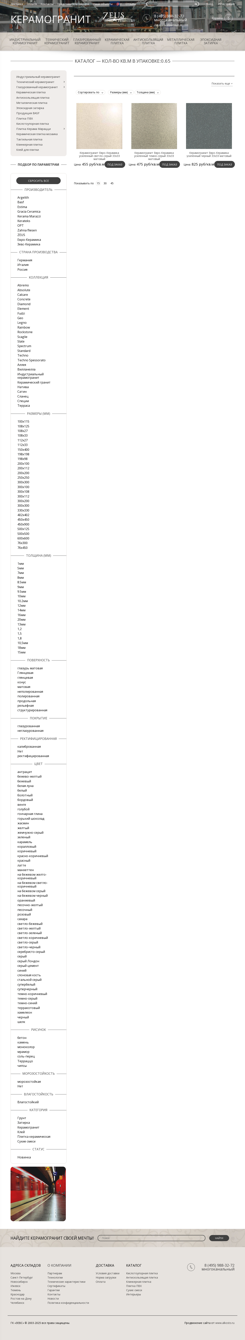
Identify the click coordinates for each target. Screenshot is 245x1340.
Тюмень (16, 1290)
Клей (21, 1132)
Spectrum (24, 346)
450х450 (23, 519)
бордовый (25, 800)
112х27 (22, 440)
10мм (21, 596)
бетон (21, 1038)
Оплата (32, 4)
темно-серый (27, 998)
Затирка (23, 1122)
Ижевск (15, 1286)
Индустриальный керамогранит (25, 41)
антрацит (24, 772)
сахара (22, 919)
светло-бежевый (29, 924)
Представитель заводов (73, 4)
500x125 (23, 529)
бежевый (24, 781)
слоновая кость (29, 975)
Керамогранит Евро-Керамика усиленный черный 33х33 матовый (209, 154)
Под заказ (114, 164)
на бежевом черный (32, 895)
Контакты (47, 4)
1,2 (19, 629)
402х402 (23, 515)
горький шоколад (30, 818)
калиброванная (29, 746)
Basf (20, 202)
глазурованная (28, 726)
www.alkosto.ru (224, 1323)
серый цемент (28, 966)
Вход (209, 4)
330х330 (23, 510)
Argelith (23, 197)
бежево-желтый (29, 776)
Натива (23, 387)
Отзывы (131, 4)
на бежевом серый (31, 891)
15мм (21, 652)
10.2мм (22, 601)
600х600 (23, 538)
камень (23, 1042)
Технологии (55, 1277)
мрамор (23, 1052)
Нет (20, 751)
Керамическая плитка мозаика (37, 134)
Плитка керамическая (33, 1136)
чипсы (22, 1066)
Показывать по (84, 183)
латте (21, 865)
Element (23, 309)
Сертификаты (56, 1286)
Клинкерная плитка (29, 144)
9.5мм (21, 591)
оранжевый (26, 900)
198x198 (23, 454)
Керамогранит (28, 1127)
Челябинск (17, 1302)
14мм (21, 610)
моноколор (26, 1047)
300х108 (23, 491)
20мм (21, 619)
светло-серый (27, 942)
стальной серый (29, 980)
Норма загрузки (106, 1277)
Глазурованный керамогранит (87, 41)
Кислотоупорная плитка (32, 123)
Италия (23, 265)
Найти (219, 1238)
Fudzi (21, 313)
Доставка (17, 4)
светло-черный (28, 947)
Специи (23, 401)
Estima (22, 207)
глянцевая (25, 677)
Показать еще (222, 83)
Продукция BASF (27, 113)
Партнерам (54, 1273)
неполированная (30, 691)
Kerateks (23, 221)
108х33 (22, 435)
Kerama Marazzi (29, 216)
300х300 (23, 505)
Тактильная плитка (29, 139)
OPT (20, 225)
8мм (20, 577)
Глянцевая (25, 673)
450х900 (23, 524)
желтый (23, 828)
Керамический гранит (34, 382)
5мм (20, 568)
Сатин (22, 391)
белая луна (25, 786)
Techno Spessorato (31, 360)
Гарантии (53, 1290)
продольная (26, 701)
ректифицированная (33, 756)
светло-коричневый (32, 938)
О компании (59, 1265)
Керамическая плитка (117, 41)
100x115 (23, 421)
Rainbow (23, 327)
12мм (21, 605)
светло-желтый (29, 928)
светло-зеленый (29, 933)
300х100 (23, 487)
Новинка (24, 1157)
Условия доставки (107, 1273)
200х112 (23, 468)
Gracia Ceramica (28, 211)
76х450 (22, 548)
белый (22, 790)
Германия (24, 260)
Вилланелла (26, 369)
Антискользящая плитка (148, 41)
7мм (20, 573)
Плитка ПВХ (24, 118)
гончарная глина (29, 814)
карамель (24, 842)
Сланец (23, 396)
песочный (24, 910)
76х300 (22, 543)
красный (23, 860)
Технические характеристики (66, 1281)
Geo (20, 318)
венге (21, 804)
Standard (23, 351)
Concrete (23, 299)
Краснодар (17, 1294)
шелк (21, 1022)
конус (21, 682)
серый (22, 956)
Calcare (22, 295)
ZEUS (21, 235)
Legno (22, 322)
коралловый (26, 846)
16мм (21, 615)
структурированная (32, 710)
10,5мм (22, 643)
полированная (28, 696)
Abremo (23, 285)
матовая (23, 687)
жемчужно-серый (30, 832)
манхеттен (25, 870)
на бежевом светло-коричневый (32, 884)
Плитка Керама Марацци (33, 129)
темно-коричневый (32, 994)
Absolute (23, 290)
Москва (15, 1273)
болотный (25, 795)
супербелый (26, 984)
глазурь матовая (30, 668)
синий (21, 970)
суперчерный (27, 989)
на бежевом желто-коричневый (32, 876)
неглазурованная (30, 731)
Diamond (23, 304)
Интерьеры (133, 1294)
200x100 (23, 463)
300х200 (23, 501)
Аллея (21, 365)
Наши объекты (103, 4)
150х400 (23, 449)
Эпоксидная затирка (210, 41)
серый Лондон (28, 961)
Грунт (21, 1118)
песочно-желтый (30, 905)
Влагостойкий (28, 1102)
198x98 (22, 459)
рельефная (25, 705)
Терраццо (25, 1061)
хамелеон (24, 1012)
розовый (24, 914)
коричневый (26, 851)
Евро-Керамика (29, 240)
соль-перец (26, 1056)
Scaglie (22, 337)
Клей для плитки (27, 150)
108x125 (23, 426)
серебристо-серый (31, 952)
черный (23, 1017)
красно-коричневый (32, 856)
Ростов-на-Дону (21, 1298)
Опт (119, 4)
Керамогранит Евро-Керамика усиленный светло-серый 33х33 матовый (99, 156)
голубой (23, 809)
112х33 (22, 445)
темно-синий (27, 1003)
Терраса (23, 405)
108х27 (22, 431)
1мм (20, 563)
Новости (53, 1298)
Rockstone (25, 332)
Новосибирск (19, 1281)
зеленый (23, 837)
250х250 (23, 477)
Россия (22, 269)
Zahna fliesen (27, 230)
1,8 (19, 638)
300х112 (23, 496)
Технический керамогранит (56, 41)
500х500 (23, 534)
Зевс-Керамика (28, 244)
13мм (21, 624)
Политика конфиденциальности (68, 1302)
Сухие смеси (26, 1141)
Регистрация (226, 4)
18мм (21, 648)
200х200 (23, 473)
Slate (20, 341)
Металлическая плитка (180, 41)
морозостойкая (29, 1081)
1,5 (19, 633)
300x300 (23, 482)
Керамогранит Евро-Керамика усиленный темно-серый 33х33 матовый (154, 156)
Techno (22, 355)
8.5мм (21, 582)
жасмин (23, 823)
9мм (20, 587)
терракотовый (28, 1008)
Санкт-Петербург (22, 1277)
